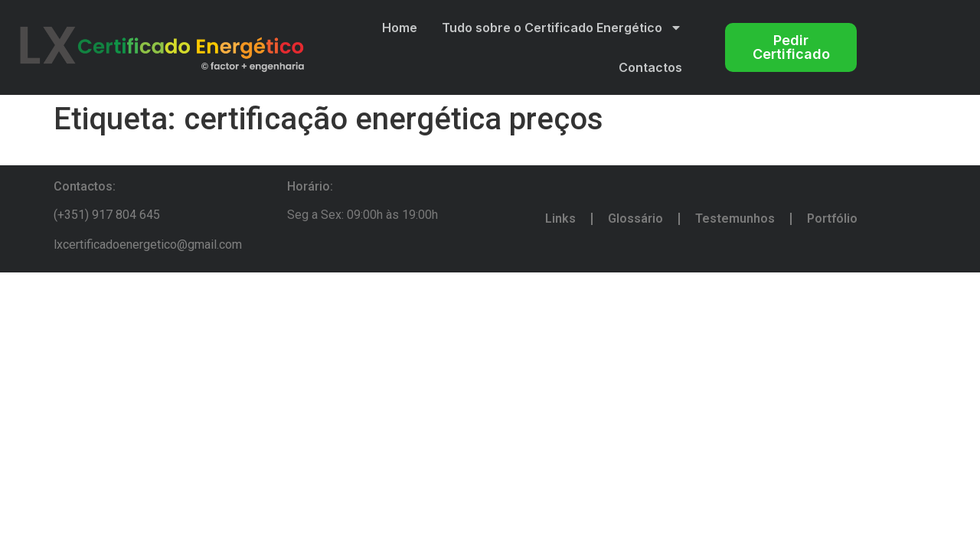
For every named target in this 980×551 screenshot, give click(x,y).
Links (560, 218)
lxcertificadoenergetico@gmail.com (148, 244)
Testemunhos (735, 218)
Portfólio (832, 218)
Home (399, 27)
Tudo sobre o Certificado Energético (562, 27)
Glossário (635, 218)
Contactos (650, 67)
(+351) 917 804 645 (107, 214)
